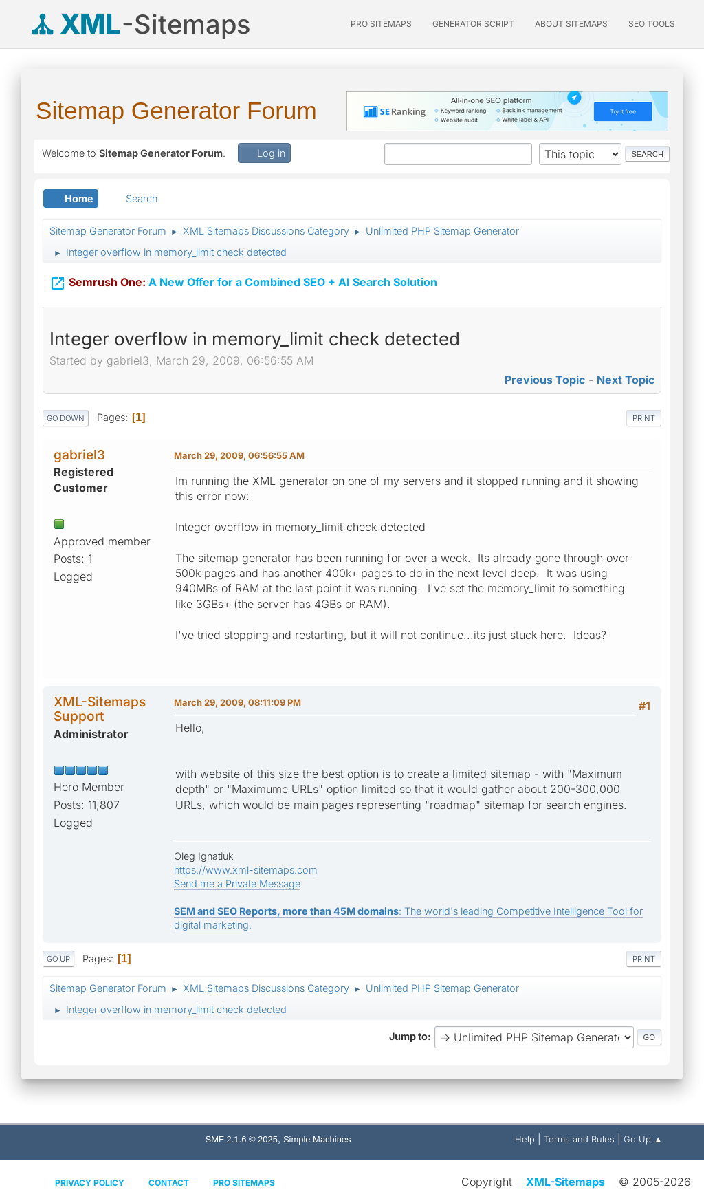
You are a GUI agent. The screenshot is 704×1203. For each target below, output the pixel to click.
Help (525, 1139)
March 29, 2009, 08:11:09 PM (237, 702)
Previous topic (545, 380)
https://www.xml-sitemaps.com (246, 870)
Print (643, 418)
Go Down (66, 418)
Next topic (625, 380)
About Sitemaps (571, 24)
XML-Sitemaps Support (100, 708)
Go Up (58, 959)
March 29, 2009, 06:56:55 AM (239, 455)
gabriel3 (79, 454)
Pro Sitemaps (244, 1183)
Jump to (408, 1036)
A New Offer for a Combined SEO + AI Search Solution (243, 280)
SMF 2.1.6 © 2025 (242, 1139)
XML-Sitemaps (565, 1182)
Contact (168, 1183)
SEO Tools (651, 24)
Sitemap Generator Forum (176, 110)
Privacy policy (89, 1183)
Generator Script (473, 24)
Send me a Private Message (237, 883)
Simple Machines (317, 1139)
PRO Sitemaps (381, 24)
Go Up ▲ (643, 1139)
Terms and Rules (579, 1139)
